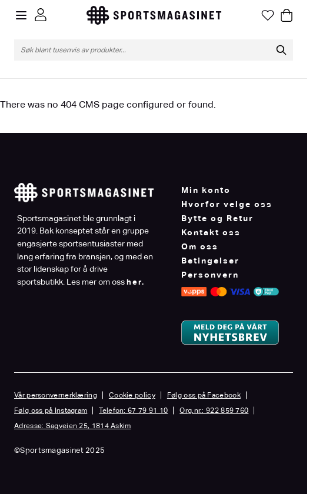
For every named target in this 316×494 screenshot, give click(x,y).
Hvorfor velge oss (226, 204)
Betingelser (210, 260)
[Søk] (281, 50)
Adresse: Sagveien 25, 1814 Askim (72, 426)
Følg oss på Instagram (50, 410)
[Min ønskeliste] (267, 15)
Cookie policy (132, 395)
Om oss (199, 246)
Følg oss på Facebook (204, 395)
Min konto (206, 190)
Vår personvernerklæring (55, 395)
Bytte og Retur (217, 218)
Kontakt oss (211, 232)
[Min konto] (40, 14)
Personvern (210, 274)
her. (136, 282)
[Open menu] (21, 15)
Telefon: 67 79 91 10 (133, 410)
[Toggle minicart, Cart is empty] (286, 15)
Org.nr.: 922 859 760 (213, 410)
